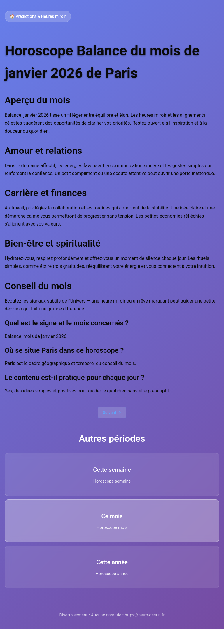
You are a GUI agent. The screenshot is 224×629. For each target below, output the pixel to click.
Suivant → (112, 412)
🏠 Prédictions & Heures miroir (38, 16)
